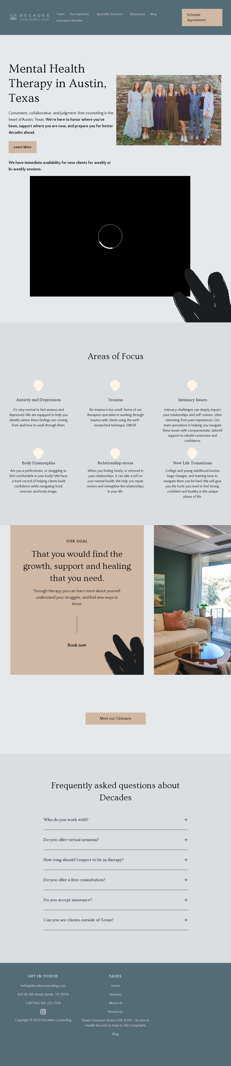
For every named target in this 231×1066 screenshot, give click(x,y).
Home (115, 986)
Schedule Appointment (196, 17)
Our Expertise (79, 14)
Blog (153, 14)
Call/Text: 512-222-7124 (43, 1003)
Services (115, 994)
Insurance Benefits (70, 20)
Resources (137, 14)
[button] (109, 14)
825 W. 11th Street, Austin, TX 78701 (43, 994)
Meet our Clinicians (115, 718)
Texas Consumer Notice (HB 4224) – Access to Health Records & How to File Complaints (115, 1022)
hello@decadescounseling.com (43, 986)
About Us (115, 1003)
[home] (30, 17)
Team (61, 14)
